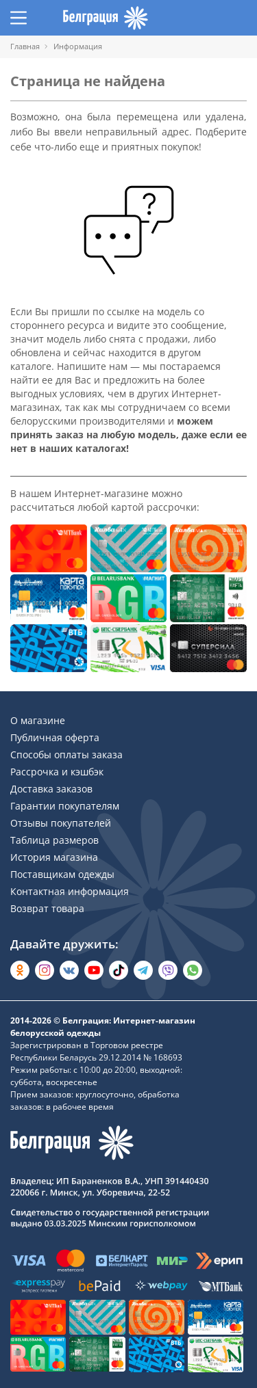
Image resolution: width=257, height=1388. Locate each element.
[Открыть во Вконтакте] (69, 970)
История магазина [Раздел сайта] (54, 857)
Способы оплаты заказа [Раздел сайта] (66, 754)
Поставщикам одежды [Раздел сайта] (62, 874)
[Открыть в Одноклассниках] (19, 970)
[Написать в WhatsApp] (192, 970)
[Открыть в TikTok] (118, 970)
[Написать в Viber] (168, 970)
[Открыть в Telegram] (143, 970)
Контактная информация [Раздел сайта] (69, 891)
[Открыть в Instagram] (44, 970)
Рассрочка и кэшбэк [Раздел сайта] (56, 771)
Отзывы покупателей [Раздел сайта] (60, 822)
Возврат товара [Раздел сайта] (47, 908)
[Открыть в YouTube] (93, 970)
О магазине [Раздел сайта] (37, 720)
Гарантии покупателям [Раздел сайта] (64, 805)
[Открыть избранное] (212, 18)
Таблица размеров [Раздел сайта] (54, 839)
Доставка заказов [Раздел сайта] (51, 788)
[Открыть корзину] (238, 18)
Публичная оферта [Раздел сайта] (54, 737)
